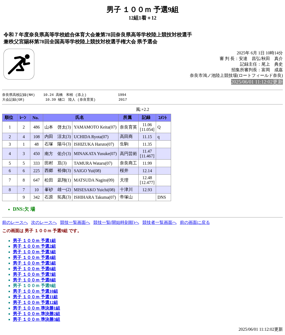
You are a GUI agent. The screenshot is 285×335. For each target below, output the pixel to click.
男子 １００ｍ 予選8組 (34, 280)
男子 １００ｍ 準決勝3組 (36, 320)
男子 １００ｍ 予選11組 (35, 297)
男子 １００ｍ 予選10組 (35, 291)
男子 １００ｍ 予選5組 (34, 263)
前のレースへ (15, 223)
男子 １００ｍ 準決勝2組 (36, 314)
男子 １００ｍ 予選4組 (34, 258)
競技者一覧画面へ (159, 223)
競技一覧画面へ (75, 223)
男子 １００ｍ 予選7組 (34, 275)
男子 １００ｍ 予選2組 (34, 246)
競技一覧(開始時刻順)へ (116, 223)
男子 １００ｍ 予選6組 (34, 269)
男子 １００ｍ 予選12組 (35, 303)
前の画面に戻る (195, 223)
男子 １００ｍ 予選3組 (34, 252)
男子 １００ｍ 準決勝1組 (36, 308)
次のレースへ (44, 223)
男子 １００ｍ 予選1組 (34, 241)
